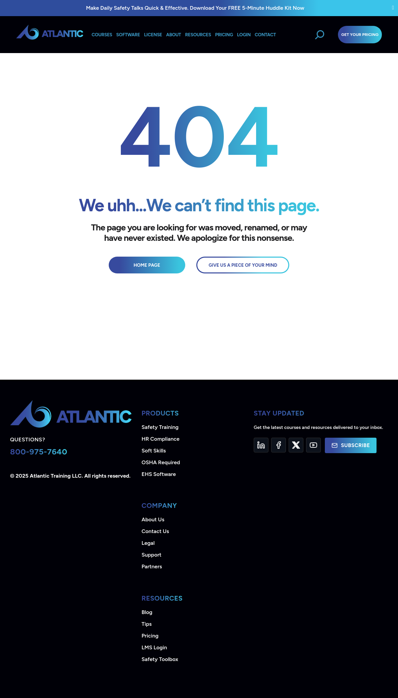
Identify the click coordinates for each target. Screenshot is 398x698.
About (173, 34)
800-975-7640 (38, 451)
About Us (153, 519)
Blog (147, 612)
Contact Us (155, 531)
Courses (102, 34)
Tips (147, 624)
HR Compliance (161, 439)
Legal (148, 543)
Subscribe (351, 445)
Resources (198, 34)
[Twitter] (296, 445)
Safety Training (160, 427)
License (153, 34)
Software (128, 34)
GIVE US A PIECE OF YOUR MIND (243, 265)
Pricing (150, 635)
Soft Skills (154, 450)
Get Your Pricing (360, 34)
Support (151, 555)
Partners (152, 566)
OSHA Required (161, 462)
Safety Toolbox (160, 659)
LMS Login (154, 647)
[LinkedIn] (261, 445)
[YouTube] (313, 445)
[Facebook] (278, 445)
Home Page (147, 265)
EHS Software (159, 474)
